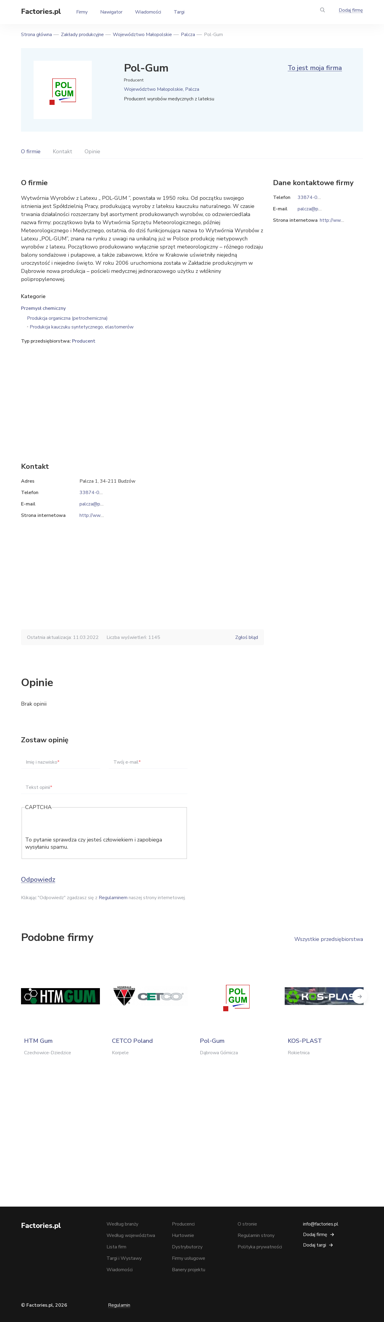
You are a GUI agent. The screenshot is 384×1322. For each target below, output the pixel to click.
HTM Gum (38, 1041)
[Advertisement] (142, 394)
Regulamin (119, 1305)
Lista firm (116, 1247)
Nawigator (111, 12)
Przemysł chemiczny (43, 308)
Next (363, 996)
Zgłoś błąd (246, 637)
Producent (83, 341)
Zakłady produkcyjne (82, 34)
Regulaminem (113, 897)
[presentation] (70, 824)
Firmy (82, 12)
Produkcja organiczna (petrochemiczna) (67, 318)
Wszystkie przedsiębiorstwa (328, 939)
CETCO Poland (132, 1041)
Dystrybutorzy (187, 1247)
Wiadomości (148, 12)
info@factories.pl (320, 1224)
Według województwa (130, 1235)
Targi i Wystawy (124, 1258)
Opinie (92, 151)
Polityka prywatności (260, 1247)
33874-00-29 (95, 492)
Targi (179, 12)
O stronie (247, 1224)
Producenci (183, 1224)
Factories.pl (41, 11)
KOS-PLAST (305, 1041)
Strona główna (36, 34)
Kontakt (62, 151)
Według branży (122, 1224)
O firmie (30, 151)
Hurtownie (183, 1235)
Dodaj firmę (351, 10)
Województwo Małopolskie (142, 34)
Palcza (188, 34)
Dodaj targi (314, 1245)
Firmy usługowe (188, 1258)
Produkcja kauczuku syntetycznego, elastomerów (82, 327)
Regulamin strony (256, 1235)
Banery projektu (188, 1269)
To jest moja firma (315, 67)
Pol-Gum (212, 1041)
